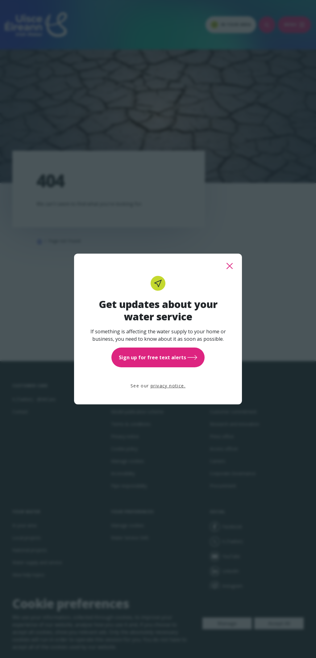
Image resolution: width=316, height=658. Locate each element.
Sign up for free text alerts (158, 357)
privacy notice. (168, 386)
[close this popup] (229, 266)
